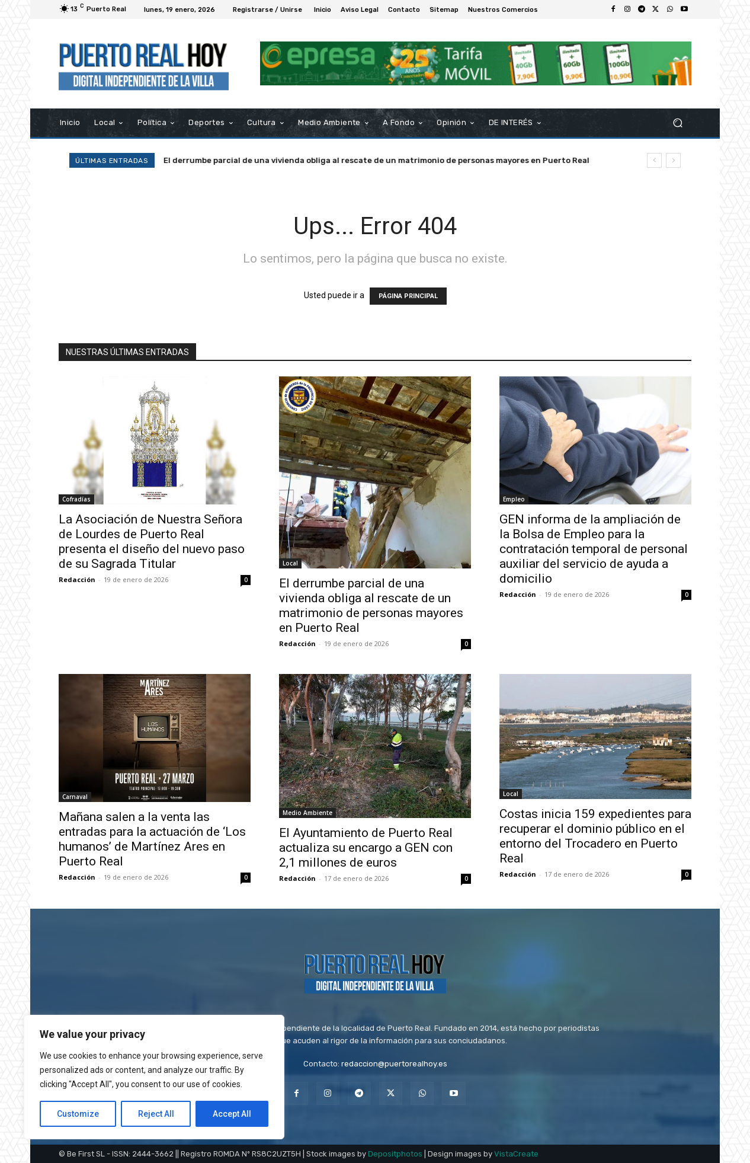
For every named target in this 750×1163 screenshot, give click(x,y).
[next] (673, 160)
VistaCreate (516, 1153)
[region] (154, 1077)
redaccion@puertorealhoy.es (394, 1063)
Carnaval (75, 797)
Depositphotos (395, 1153)
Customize (78, 1114)
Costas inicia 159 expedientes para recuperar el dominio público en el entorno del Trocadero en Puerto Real (595, 836)
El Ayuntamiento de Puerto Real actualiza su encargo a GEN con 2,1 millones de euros (366, 848)
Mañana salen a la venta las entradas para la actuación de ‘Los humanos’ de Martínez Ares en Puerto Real (152, 839)
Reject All (156, 1114)
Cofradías (76, 499)
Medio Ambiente (307, 813)
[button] (677, 122)
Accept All (232, 1114)
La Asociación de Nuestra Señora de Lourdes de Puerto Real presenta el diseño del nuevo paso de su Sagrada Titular (152, 541)
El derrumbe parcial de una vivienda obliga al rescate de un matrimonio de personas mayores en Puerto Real (376, 160)
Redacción (77, 579)
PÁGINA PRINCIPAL (408, 296)
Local (290, 563)
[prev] (654, 160)
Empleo (514, 499)
